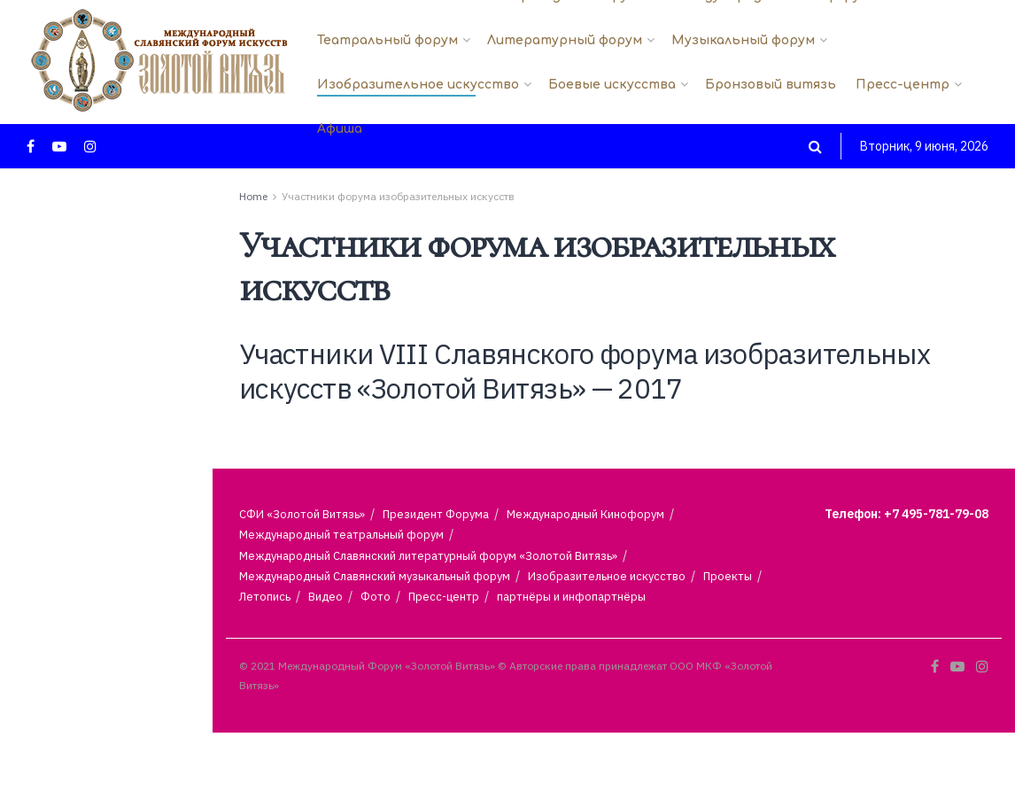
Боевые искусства (612, 84)
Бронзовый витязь (770, 84)
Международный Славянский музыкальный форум (374, 576)
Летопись (265, 596)
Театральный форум (387, 40)
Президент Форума (436, 514)
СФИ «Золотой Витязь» (302, 514)
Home (253, 196)
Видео (325, 596)
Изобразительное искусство (418, 84)
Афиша (339, 129)
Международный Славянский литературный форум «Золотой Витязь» (428, 555)
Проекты (727, 576)
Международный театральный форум (341, 534)
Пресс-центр (902, 84)
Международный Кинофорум (585, 514)
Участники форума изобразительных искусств (398, 196)
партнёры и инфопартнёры (571, 596)
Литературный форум (564, 40)
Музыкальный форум (743, 40)
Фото (375, 596)
